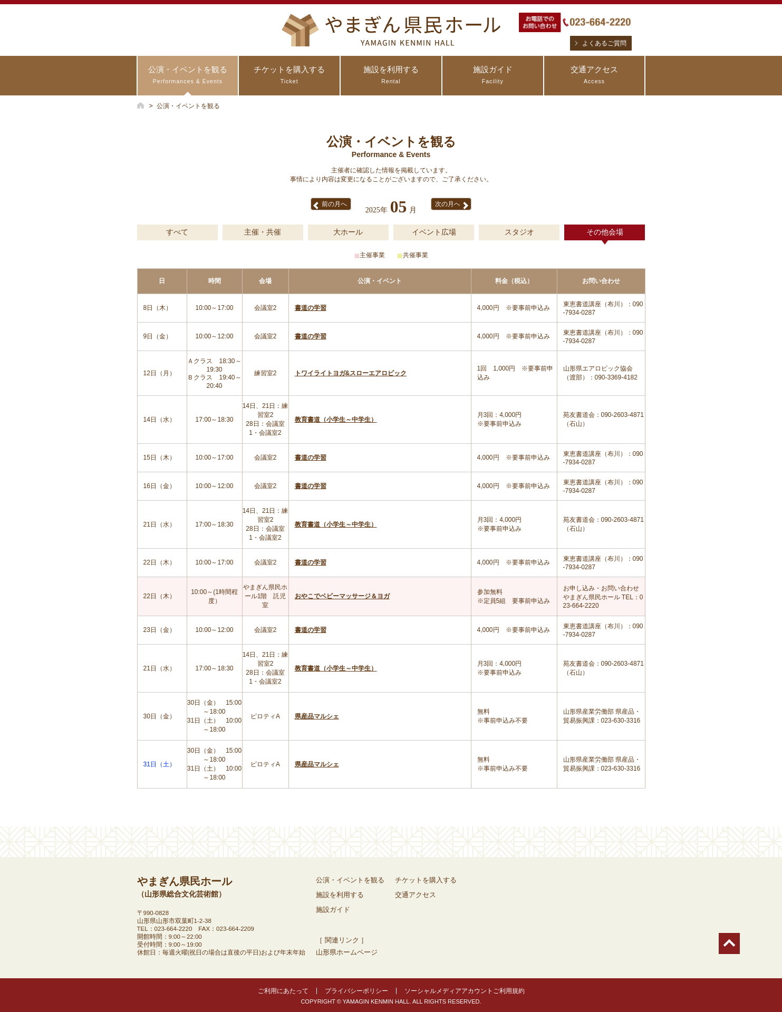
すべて (177, 232)
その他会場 (604, 232)
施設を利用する (391, 75)
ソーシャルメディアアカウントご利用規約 (464, 991)
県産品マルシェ (317, 716)
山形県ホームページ (347, 952)
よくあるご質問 (604, 43)
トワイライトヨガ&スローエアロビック (351, 373)
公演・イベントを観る (188, 75)
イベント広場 (434, 232)
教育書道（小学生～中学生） (336, 419)
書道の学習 (310, 308)
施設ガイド (492, 75)
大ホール (348, 232)
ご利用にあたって (283, 991)
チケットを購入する (289, 75)
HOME (140, 105)
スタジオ (519, 232)
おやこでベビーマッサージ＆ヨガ (342, 596)
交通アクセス (594, 75)
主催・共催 (262, 232)
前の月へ (334, 204)
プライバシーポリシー (356, 991)
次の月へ (447, 204)
